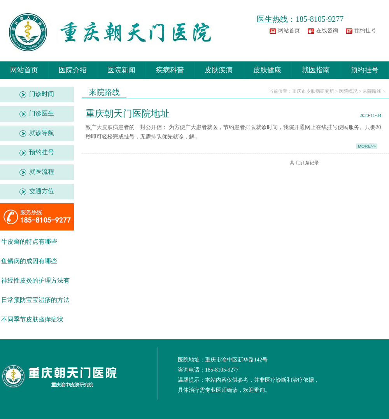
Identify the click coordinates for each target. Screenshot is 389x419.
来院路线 (372, 91)
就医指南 (316, 70)
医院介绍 (73, 70)
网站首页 (289, 30)
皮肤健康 (267, 70)
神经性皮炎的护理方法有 (35, 280)
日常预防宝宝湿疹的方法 (35, 300)
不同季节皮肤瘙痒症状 (32, 319)
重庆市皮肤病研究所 (313, 91)
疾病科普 (170, 70)
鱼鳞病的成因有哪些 (29, 261)
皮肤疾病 (219, 70)
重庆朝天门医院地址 (128, 113)
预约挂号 (365, 30)
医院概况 (348, 91)
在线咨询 (327, 30)
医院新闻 (121, 70)
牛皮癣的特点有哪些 (29, 241)
